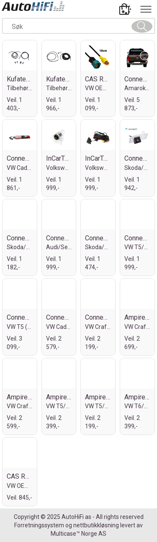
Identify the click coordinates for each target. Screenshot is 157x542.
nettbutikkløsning (96, 525)
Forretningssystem (39, 525)
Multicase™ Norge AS (78, 533)
